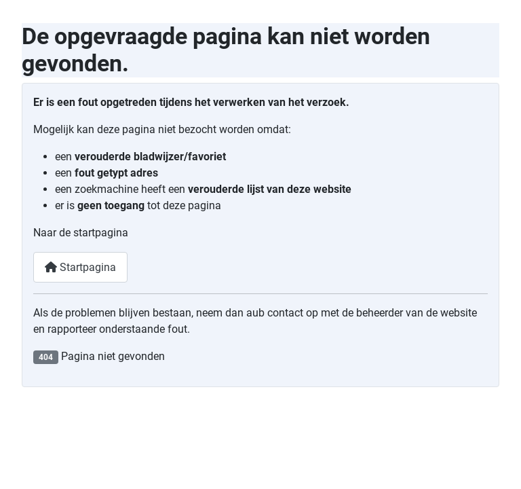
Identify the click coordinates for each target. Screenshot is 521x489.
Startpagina (80, 267)
